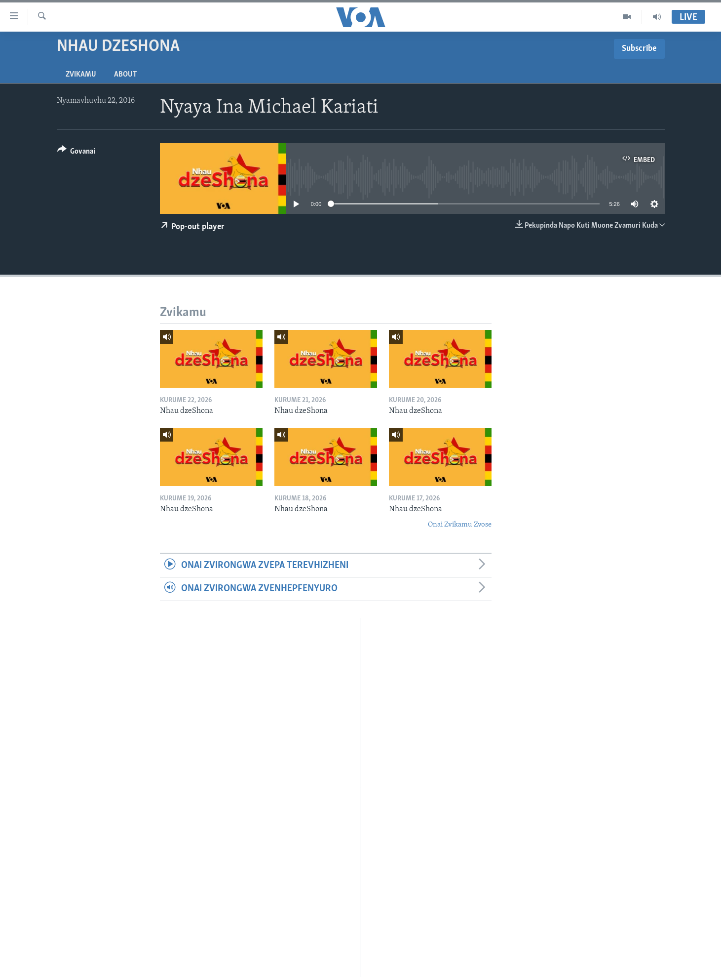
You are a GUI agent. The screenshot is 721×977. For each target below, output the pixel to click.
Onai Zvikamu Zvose (460, 525)
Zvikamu (81, 75)
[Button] (76, 153)
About (125, 75)
